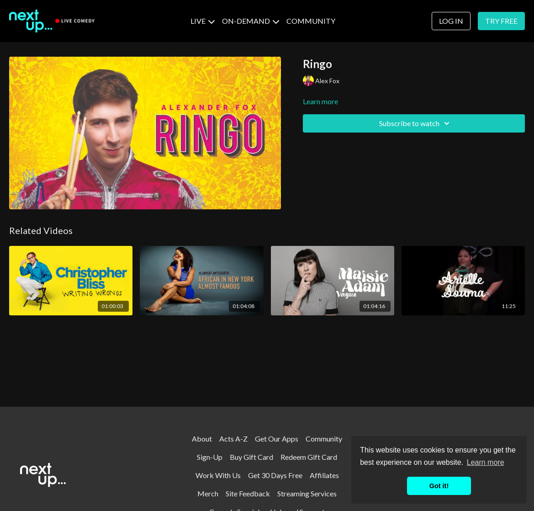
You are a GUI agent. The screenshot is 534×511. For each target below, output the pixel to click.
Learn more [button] (485, 462)
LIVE (202, 20)
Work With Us (218, 475)
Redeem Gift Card (308, 456)
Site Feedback (248, 493)
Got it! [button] (439, 486)
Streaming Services (307, 493)
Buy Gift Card (251, 456)
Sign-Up (209, 456)
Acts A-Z (233, 438)
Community (324, 438)
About (202, 438)
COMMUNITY (310, 20)
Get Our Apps (276, 438)
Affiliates (324, 475)
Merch (207, 493)
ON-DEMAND (250, 20)
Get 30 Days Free (275, 475)
